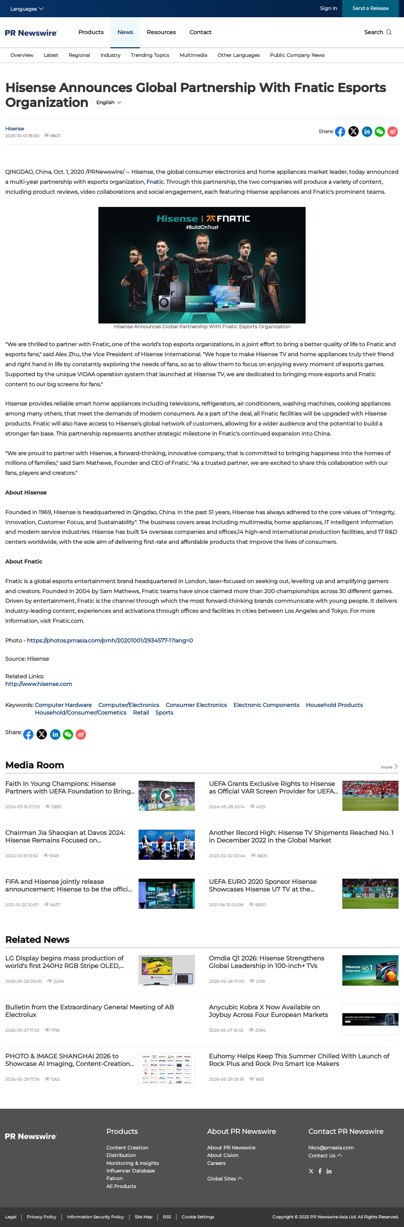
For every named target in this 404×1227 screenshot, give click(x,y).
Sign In (328, 8)
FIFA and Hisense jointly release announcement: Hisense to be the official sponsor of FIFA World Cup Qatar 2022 (69, 885)
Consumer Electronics (196, 705)
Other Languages (239, 55)
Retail (141, 712)
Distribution (121, 1155)
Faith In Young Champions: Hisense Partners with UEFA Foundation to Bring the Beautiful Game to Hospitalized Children (68, 787)
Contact (201, 32)
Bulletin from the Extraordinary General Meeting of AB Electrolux (89, 1011)
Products (91, 32)
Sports (164, 712)
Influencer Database (130, 1171)
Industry (110, 55)
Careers (216, 1163)
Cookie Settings (198, 1216)
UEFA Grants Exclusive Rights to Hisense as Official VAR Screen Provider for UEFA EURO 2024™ (272, 787)
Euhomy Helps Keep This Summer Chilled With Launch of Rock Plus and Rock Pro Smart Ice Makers (299, 1060)
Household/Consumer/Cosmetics (80, 712)
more (390, 767)
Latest (51, 55)
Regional (79, 55)
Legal (10, 1216)
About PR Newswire (241, 1131)
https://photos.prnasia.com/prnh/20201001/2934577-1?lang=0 (110, 640)
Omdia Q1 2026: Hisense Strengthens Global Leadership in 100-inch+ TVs (266, 962)
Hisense (14, 129)
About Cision (222, 1155)
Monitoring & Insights (132, 1163)
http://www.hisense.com (38, 684)
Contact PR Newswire (345, 1131)
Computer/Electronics (128, 705)
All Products (121, 1186)
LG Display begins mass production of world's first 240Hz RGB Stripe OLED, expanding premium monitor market (64, 962)
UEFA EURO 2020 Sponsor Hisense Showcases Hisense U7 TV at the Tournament (263, 885)
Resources (161, 32)
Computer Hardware (63, 705)
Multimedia (193, 55)
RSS (167, 1216)
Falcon (114, 1178)
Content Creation (127, 1148)
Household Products (334, 705)
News (125, 32)
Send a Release (370, 8)
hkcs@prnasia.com (331, 1148)
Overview (21, 55)
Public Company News (297, 55)
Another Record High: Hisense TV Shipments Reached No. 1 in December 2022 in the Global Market (301, 836)
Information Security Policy (95, 1216)
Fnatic (155, 182)
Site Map (143, 1216)
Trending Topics (150, 55)
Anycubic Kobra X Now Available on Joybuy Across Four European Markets (268, 1011)
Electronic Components (266, 705)
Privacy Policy (41, 1216)
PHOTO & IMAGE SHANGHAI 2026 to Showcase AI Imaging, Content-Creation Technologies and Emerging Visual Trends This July (67, 1060)
